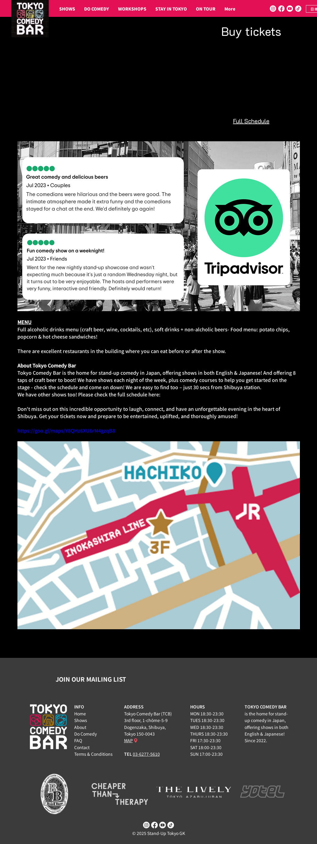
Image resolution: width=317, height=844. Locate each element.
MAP (128, 740)
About (80, 727)
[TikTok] (298, 8)
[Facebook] (281, 8)
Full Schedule (251, 121)
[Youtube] (290, 8)
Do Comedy (85, 734)
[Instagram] (273, 8)
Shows (80, 720)
